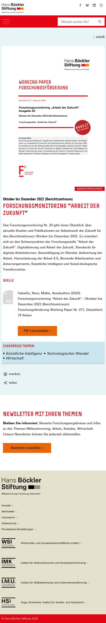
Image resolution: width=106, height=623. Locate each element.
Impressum (8, 517)
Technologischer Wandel (67, 353)
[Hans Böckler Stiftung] (21, 494)
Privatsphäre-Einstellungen (17, 529)
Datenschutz (9, 523)
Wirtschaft (14, 358)
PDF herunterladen (36, 331)
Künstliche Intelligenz (24, 353)
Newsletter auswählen (26, 448)
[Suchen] (100, 21)
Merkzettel (8, 511)
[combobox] (76, 21)
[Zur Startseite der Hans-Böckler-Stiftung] (13, 11)
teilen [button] (10, 383)
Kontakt (6, 505)
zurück (100, 37)
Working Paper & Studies (89, 188)
